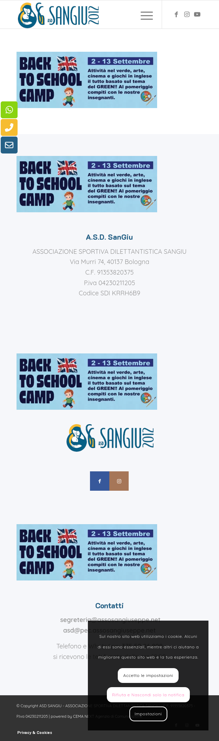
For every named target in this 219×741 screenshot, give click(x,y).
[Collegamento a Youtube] (197, 14)
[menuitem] (143, 14)
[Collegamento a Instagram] (186, 14)
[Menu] (143, 14)
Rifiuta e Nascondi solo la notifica (148, 694)
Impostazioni (148, 713)
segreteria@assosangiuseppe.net (110, 620)
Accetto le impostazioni (148, 675)
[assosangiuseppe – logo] (91, 14)
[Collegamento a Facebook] (176, 14)
